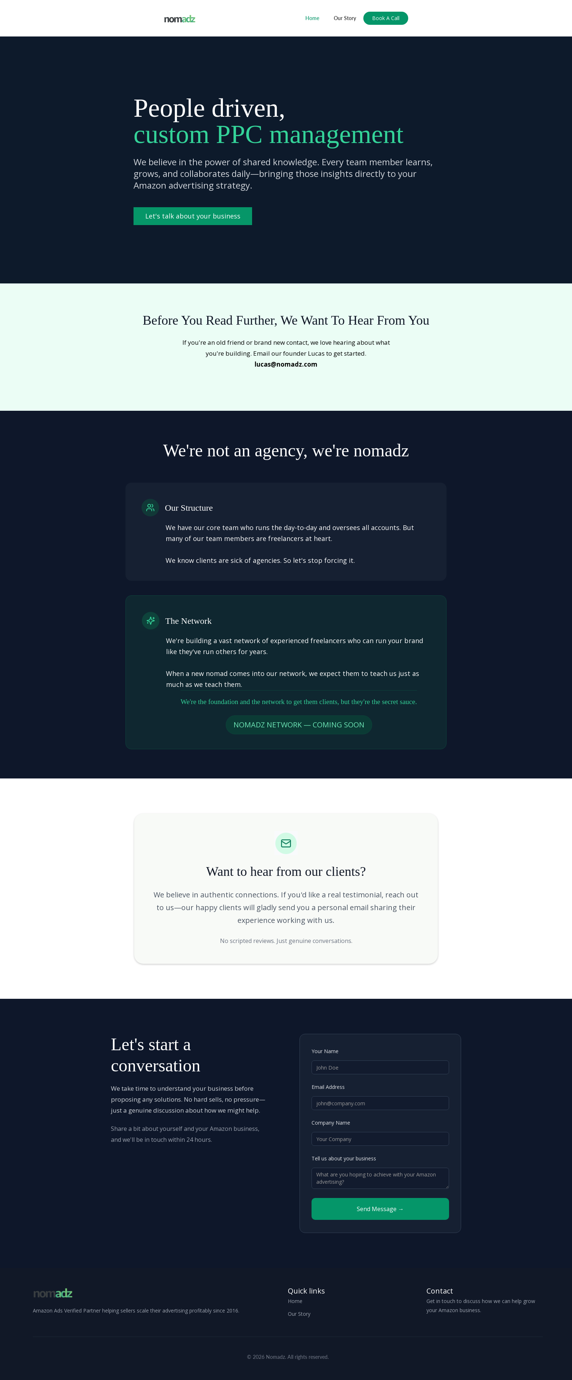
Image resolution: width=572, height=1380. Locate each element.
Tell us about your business (344, 1158)
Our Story (345, 18)
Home (312, 18)
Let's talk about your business (192, 216)
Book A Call (385, 18)
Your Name (325, 1051)
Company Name (331, 1122)
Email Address (328, 1086)
